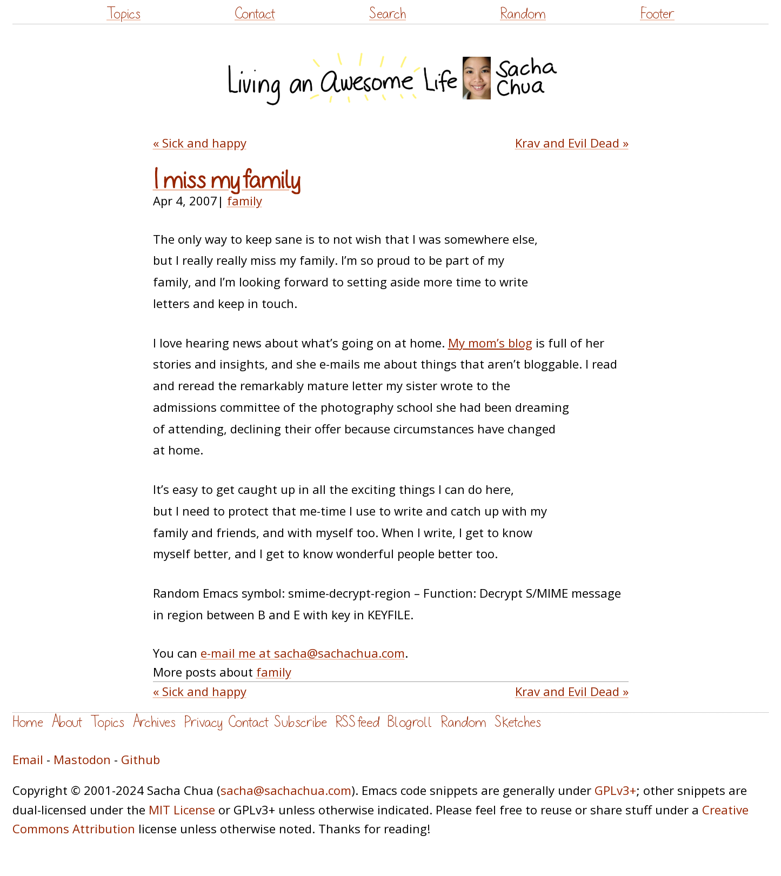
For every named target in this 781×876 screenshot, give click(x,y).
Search (387, 13)
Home (27, 722)
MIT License (182, 809)
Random (523, 13)
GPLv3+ (615, 790)
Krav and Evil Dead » (572, 143)
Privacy (203, 722)
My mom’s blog (490, 343)
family (244, 200)
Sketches (518, 722)
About (66, 722)
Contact (255, 13)
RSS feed (357, 722)
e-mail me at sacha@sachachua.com (303, 653)
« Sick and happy (199, 143)
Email (27, 759)
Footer (657, 13)
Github (140, 759)
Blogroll (410, 722)
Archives (154, 722)
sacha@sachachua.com (286, 790)
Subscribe (300, 722)
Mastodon (82, 759)
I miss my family (226, 180)
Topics (123, 13)
